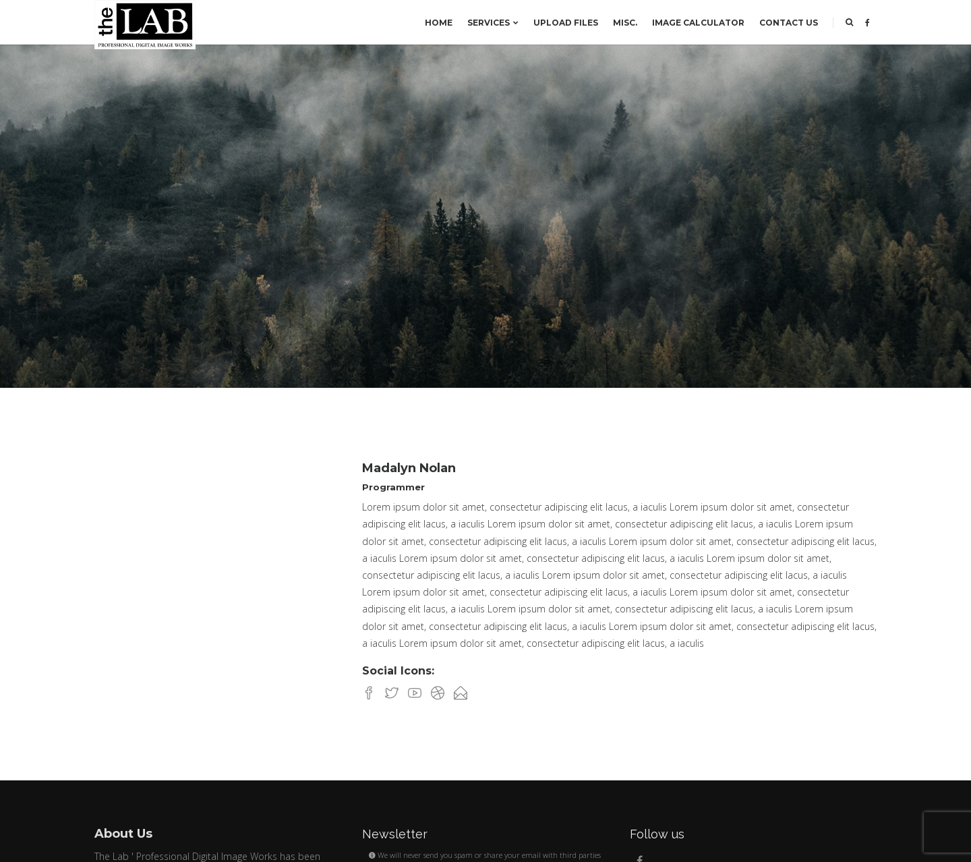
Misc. (625, 23)
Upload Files (565, 23)
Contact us (788, 23)
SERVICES (493, 23)
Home (438, 23)
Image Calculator (698, 23)
